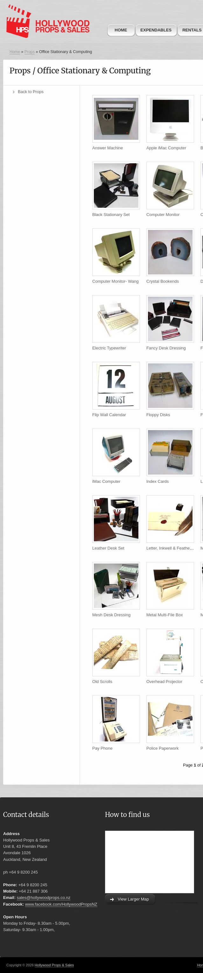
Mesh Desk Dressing (111, 614)
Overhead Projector (164, 681)
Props (29, 52)
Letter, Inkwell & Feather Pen (173, 548)
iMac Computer (106, 481)
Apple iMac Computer (166, 147)
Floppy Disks (158, 414)
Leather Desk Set (108, 548)
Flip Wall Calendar (109, 414)
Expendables (156, 30)
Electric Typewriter (109, 348)
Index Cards (157, 481)
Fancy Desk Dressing (166, 348)
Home (121, 30)
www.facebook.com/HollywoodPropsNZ (61, 904)
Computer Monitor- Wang (115, 281)
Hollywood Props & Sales (54, 965)
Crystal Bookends (162, 281)
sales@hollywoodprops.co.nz (44, 897)
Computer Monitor (162, 214)
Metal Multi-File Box (164, 614)
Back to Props (31, 91)
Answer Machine (107, 147)
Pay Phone (102, 748)
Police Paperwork (162, 748)
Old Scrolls (102, 681)
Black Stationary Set (111, 214)
